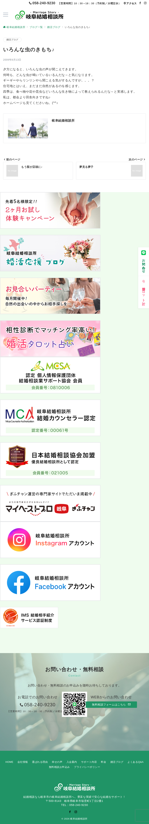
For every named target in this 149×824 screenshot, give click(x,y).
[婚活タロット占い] (143, 289)
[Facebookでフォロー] (140, 3)
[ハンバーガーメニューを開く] (5, 15)
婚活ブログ (12, 39)
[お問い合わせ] (143, 258)
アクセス (130, 3)
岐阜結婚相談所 (78, 818)
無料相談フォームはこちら (111, 704)
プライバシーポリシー (87, 767)
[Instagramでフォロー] (145, 3)
